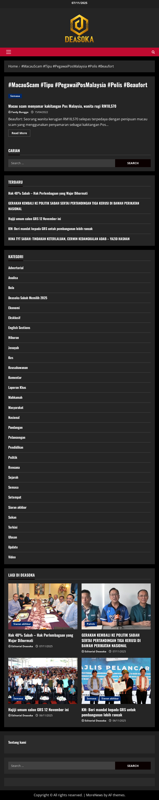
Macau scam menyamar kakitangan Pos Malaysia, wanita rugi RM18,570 (62, 106)
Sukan (12, 517)
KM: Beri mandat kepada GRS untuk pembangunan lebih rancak (50, 228)
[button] (8, 52)
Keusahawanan (18, 367)
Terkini (12, 527)
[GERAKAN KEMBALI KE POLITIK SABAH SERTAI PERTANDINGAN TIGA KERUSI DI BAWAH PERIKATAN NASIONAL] (116, 606)
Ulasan (12, 537)
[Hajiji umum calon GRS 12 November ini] (42, 681)
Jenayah (13, 347)
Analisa (13, 277)
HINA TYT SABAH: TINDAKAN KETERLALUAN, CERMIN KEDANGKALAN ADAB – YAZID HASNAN (69, 238)
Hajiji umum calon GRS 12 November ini (34, 218)
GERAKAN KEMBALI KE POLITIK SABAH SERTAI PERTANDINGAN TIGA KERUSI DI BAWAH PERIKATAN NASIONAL (111, 640)
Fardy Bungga (19, 112)
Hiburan (13, 337)
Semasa (15, 96)
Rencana (14, 467)
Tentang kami (17, 742)
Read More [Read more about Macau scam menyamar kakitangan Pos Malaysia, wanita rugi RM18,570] (21, 134)
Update (13, 547)
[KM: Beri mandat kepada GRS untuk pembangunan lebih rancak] (116, 681)
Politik (12, 457)
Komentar (15, 377)
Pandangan (15, 427)
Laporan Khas (17, 387)
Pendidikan (15, 447)
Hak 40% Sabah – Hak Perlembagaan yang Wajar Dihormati (48, 193)
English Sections (19, 327)
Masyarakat (15, 407)
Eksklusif (14, 317)
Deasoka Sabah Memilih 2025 (27, 297)
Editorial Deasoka (22, 646)
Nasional (13, 417)
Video (12, 556)
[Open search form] (153, 52)
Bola (11, 287)
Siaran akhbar (17, 507)
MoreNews (94, 795)
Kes (10, 357)
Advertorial (15, 267)
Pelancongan (16, 437)
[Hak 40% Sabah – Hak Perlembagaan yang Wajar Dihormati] (42, 606)
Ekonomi (14, 307)
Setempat (14, 497)
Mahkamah (15, 397)
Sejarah (13, 477)
